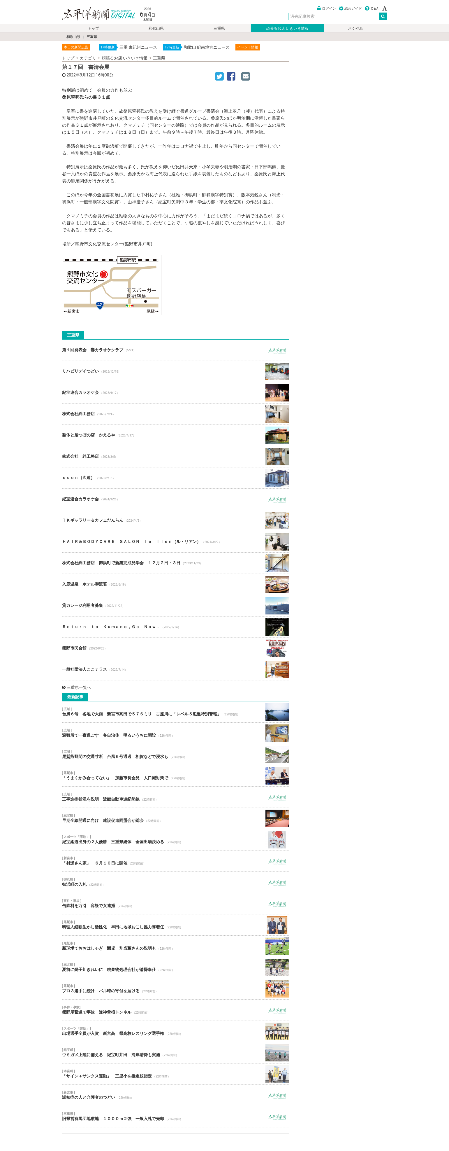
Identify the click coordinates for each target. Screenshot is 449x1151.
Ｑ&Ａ (372, 8)
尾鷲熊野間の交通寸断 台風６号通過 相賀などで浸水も (175, 754)
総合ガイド (350, 8)
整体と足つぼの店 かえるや (175, 435)
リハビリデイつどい (175, 371)
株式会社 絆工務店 (175, 456)
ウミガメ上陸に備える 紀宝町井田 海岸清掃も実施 (175, 1052)
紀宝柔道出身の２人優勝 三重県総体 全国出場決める (175, 839)
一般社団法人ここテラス (175, 669)
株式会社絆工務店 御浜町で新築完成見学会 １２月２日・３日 (175, 563)
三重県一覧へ (76, 687)
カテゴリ (88, 58)
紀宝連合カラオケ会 (175, 392)
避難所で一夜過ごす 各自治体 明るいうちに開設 (175, 733)
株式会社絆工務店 (175, 414)
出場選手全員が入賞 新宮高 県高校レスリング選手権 (175, 1031)
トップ (93, 28)
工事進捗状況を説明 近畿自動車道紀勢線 (175, 797)
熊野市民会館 (175, 648)
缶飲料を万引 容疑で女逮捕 (175, 903)
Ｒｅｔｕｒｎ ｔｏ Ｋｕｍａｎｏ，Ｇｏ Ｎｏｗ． (175, 626)
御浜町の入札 (175, 882)
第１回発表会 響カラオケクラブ (175, 350)
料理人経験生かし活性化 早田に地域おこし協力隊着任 (175, 924)
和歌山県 (156, 28)
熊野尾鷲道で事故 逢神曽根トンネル (175, 1010)
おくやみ (355, 28)
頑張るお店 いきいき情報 (287, 28)
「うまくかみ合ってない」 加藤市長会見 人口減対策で (175, 775)
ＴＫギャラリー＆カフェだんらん (175, 520)
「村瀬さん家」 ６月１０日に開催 (175, 860)
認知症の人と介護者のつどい (175, 1095)
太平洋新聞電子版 (94, 14)
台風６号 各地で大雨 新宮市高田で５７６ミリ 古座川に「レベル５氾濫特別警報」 (175, 711)
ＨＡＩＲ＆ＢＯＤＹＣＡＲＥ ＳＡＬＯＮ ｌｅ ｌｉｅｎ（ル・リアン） (175, 541)
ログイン (326, 8)
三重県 (219, 28)
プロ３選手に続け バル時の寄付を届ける (175, 988)
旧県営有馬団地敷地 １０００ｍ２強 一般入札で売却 (175, 1116)
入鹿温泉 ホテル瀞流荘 (175, 584)
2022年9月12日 (81, 75)
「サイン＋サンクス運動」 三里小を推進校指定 (175, 1073)
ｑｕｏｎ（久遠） (175, 477)
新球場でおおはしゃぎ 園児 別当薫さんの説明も (175, 946)
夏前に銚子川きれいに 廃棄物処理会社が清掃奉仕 (175, 967)
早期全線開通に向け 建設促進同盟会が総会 (175, 818)
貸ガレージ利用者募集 (175, 605)
